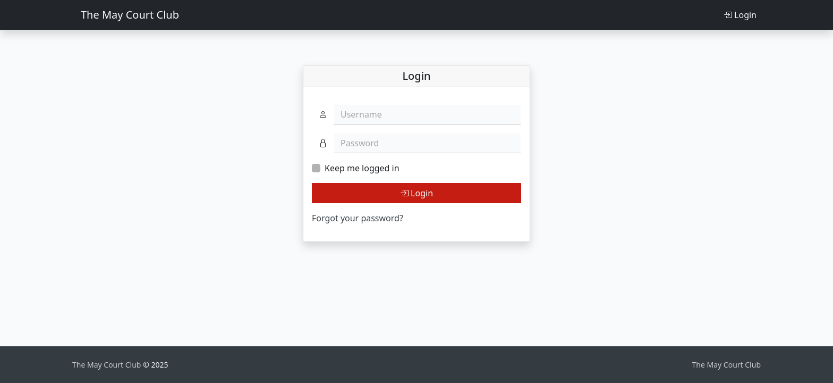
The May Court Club (130, 14)
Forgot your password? (357, 218)
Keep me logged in (362, 168)
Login (740, 15)
